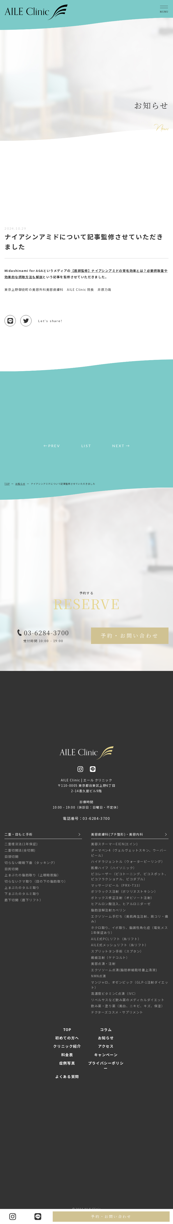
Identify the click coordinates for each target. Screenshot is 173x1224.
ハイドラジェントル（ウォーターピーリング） (128, 864)
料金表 (67, 1057)
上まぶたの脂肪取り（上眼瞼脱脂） (33, 878)
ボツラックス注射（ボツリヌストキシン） (124, 894)
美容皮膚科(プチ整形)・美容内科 (117, 837)
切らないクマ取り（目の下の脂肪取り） (36, 884)
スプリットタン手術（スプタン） (117, 954)
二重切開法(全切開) (20, 853)
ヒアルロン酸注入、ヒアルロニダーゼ (121, 907)
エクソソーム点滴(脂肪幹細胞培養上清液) (124, 973)
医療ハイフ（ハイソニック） (114, 870)
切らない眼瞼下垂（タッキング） (31, 865)
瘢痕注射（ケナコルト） (110, 960)
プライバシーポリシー (106, 1068)
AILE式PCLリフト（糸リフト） (116, 941)
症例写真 (67, 1066)
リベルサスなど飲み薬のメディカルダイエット (128, 1002)
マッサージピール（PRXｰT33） (116, 888)
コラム (106, 1032)
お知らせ (20, 483)
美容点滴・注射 (103, 966)
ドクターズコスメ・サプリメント (117, 1015)
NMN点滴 (98, 979)
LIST (86, 446)
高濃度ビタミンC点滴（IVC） (114, 996)
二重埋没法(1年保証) (21, 847)
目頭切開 (11, 859)
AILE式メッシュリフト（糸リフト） (119, 948)
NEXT (118, 446)
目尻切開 (11, 872)
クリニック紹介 (67, 1049)
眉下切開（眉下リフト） (24, 903)
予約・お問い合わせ (111, 1216)
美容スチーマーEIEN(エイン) (114, 847)
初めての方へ (67, 1040)
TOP (7, 483)
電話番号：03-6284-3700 (86, 821)
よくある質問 (67, 1079)
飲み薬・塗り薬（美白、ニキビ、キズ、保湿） (128, 1009)
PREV (54, 446)
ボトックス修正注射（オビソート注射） (122, 900)
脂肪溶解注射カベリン (108, 913)
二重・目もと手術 (19, 837)
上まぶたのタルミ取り (22, 890)
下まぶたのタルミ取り (22, 896)
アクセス (106, 1049)
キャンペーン (106, 1057)
